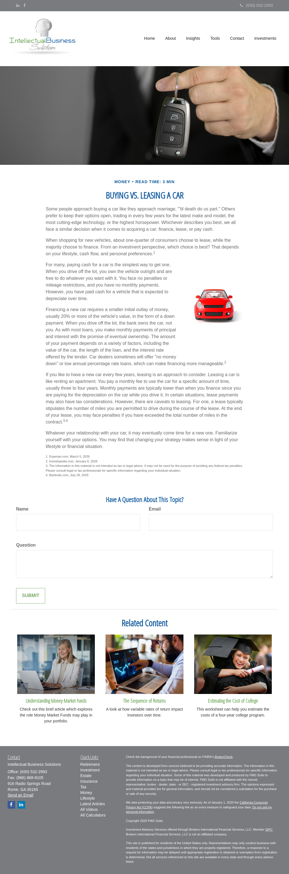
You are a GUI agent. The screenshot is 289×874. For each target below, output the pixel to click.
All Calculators (93, 815)
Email (155, 509)
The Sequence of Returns (144, 700)
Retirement (90, 764)
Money (86, 792)
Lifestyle (87, 798)
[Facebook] (24, 5)
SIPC (269, 829)
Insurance (89, 781)
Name (22, 509)
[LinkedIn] (17, 5)
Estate (86, 775)
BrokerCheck (224, 756)
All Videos (89, 809)
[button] (171, 38)
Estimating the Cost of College (233, 700)
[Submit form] (30, 596)
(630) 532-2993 (256, 5)
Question (26, 545)
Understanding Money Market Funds (56, 700)
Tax (83, 787)
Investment (90, 770)
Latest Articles (92, 804)
